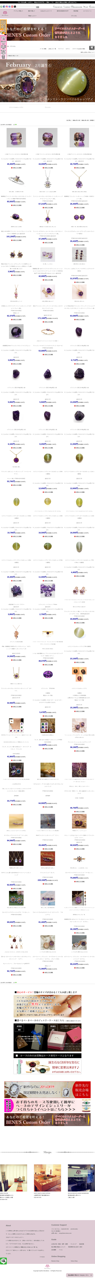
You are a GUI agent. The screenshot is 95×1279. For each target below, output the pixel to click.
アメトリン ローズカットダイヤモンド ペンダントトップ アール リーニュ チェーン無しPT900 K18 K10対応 (47, 196)
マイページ (60, 48)
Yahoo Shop (74, 1261)
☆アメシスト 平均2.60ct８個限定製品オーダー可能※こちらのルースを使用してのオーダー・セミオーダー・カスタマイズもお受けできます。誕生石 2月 (47, 695)
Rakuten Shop (55, 1261)
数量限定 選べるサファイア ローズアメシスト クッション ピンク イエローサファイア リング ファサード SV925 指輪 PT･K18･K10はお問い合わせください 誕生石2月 (47, 268)
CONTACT (67, 7)
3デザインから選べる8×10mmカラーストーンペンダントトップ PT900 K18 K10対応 (16, 875)
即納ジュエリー (32, 16)
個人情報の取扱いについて (58, 1247)
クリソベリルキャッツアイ (16, 107)
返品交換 (81, 1244)
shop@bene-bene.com (65, 1233)
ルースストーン (87, 11)
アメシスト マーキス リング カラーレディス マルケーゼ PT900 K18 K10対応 (47, 344)
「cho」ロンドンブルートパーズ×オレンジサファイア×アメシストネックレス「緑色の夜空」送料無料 (16, 787)
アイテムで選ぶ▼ (18, 11)
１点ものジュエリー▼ (46, 11)
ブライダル (74, 16)
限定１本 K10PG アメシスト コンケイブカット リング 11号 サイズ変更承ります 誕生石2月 (16, 230)
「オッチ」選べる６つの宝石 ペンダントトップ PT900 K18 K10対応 (47, 738)
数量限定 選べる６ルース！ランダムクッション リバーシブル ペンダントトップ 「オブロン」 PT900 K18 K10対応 (79, 916)
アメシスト (48, 107)
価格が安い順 (76, 120)
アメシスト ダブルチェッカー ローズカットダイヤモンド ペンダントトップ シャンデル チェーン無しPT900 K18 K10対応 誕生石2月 (47, 231)
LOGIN (92, 7)
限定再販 (76, 11)
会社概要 (53, 1250)
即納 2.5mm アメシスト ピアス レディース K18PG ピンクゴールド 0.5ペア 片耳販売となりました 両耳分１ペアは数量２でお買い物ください (16, 266)
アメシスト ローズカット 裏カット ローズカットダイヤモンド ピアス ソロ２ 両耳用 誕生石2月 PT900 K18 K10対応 (79, 608)
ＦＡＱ (60, 1250)
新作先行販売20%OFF (63, 11)
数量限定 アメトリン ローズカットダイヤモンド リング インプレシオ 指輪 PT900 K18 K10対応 (16, 195)
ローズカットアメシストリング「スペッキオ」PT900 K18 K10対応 (16, 834)
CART (85, 7)
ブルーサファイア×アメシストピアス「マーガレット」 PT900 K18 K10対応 (16, 910)
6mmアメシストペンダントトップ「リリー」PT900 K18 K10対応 (47, 835)
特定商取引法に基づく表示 (75, 1247)
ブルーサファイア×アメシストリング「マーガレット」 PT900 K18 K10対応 (79, 871)
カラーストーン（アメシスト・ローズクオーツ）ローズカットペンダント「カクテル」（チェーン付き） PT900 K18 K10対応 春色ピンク (47, 959)
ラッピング (73, 1244)
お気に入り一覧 (52, 48)
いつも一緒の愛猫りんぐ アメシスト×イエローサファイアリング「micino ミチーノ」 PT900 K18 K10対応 (47, 650)
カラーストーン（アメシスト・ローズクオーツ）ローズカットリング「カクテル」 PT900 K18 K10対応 (79, 956)
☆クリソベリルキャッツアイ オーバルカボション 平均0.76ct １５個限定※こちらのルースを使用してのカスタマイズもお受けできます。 (79, 562)
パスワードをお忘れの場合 (78, 48)
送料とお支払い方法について (88, 52)
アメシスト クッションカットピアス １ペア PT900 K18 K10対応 (79, 739)
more (43, 1257)
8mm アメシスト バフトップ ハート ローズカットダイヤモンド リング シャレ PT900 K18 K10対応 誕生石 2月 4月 (47, 308)
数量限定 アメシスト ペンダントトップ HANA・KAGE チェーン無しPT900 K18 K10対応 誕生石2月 (79, 196)
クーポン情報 (43, 48)
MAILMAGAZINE (76, 7)
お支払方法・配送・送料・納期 (59, 1244)
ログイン (68, 48)
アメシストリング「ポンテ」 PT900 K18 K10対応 (47, 872)
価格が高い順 (85, 120)
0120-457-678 (57, 7)
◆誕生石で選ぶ (11, 55)
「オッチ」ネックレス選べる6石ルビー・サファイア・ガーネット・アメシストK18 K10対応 (16, 744)
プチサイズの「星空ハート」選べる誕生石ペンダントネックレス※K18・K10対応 (79, 788)
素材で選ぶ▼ (31, 11)
